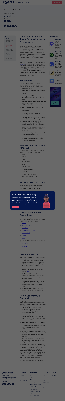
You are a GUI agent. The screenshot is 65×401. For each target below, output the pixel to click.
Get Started (15, 206)
